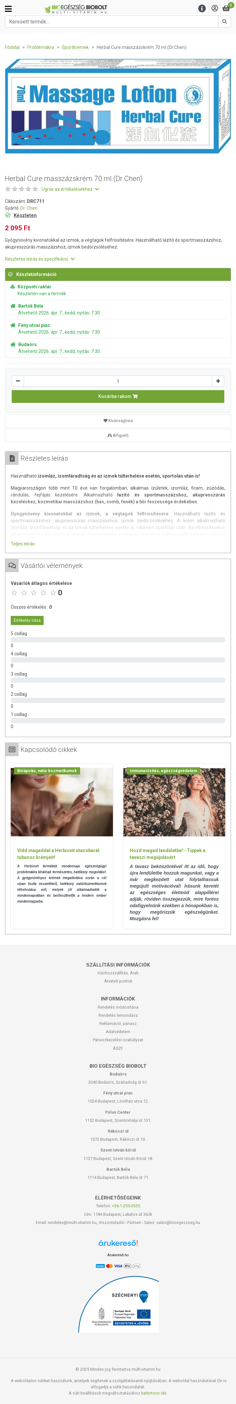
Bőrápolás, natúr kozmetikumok (47, 771)
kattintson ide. (154, 1393)
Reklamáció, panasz (118, 1023)
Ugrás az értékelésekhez (70, 189)
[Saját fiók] (215, 8)
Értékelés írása (27, 620)
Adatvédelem (118, 1031)
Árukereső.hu (118, 1255)
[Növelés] (218, 381)
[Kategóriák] (8, 9)
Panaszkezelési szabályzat (118, 1039)
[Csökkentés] (18, 381)
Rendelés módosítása (118, 1007)
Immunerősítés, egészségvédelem (163, 771)
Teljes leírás (23, 543)
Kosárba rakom (118, 396)
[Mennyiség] (118, 381)
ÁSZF (118, 1048)
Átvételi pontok (118, 981)
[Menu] (202, 8)
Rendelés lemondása (118, 1015)
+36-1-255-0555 (126, 1205)
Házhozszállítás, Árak (118, 972)
